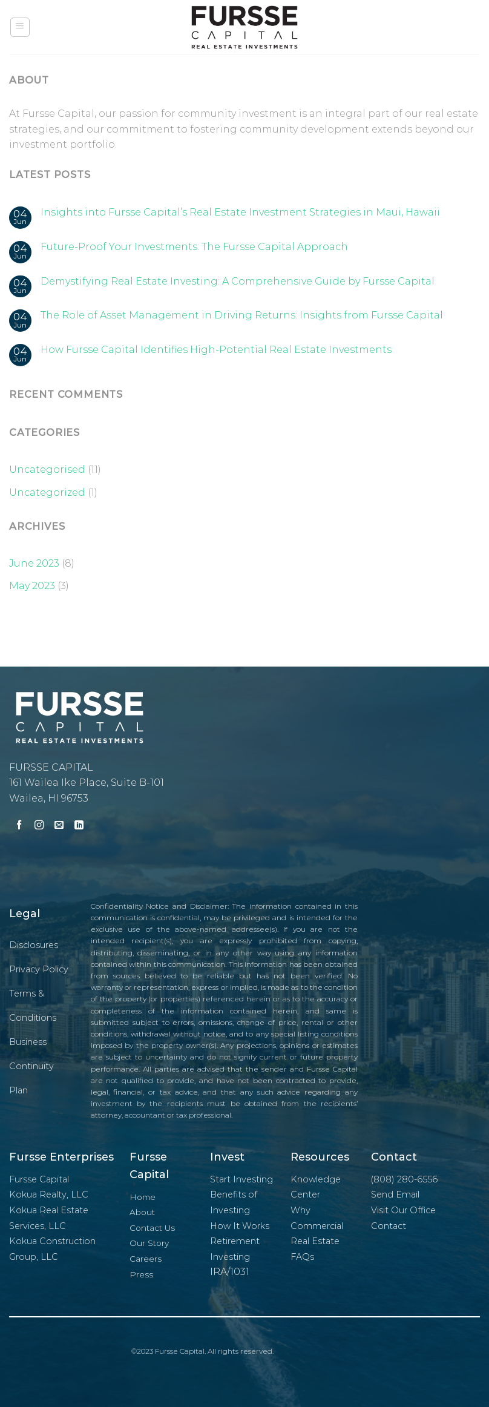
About (142, 1212)
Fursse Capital (39, 1179)
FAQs (302, 1256)
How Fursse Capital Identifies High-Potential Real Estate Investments (216, 349)
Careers (146, 1259)
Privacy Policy (38, 969)
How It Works (239, 1226)
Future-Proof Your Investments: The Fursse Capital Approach (194, 246)
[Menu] (20, 27)
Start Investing (241, 1179)
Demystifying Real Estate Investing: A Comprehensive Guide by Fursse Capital (238, 281)
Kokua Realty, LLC (48, 1194)
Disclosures (33, 945)
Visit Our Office (403, 1210)
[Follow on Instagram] (39, 826)
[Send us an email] (59, 826)
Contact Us (152, 1228)
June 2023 (34, 563)
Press (141, 1274)
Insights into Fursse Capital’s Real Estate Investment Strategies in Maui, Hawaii (240, 212)
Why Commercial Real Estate (316, 1226)
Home (143, 1197)
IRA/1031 (229, 1271)
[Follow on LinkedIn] (79, 826)
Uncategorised (47, 469)
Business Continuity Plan (31, 1066)
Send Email (395, 1194)
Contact (388, 1226)
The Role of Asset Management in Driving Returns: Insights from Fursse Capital (242, 315)
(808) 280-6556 (404, 1179)
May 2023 (32, 585)
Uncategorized (47, 492)
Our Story (149, 1243)
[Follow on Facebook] (19, 826)
